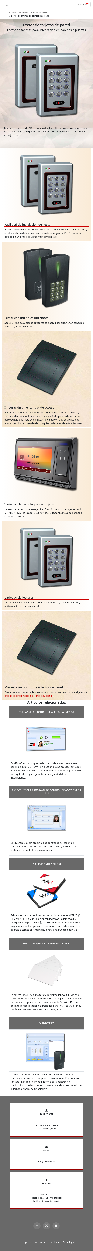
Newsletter (40, 1242)
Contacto (55, 1242)
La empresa (24, 1242)
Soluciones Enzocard (18, 12)
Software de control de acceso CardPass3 (46, 712)
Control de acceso (40, 12)
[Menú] (83, 4)
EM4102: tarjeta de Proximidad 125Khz (46, 943)
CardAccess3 (46, 1023)
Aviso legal (69, 1242)
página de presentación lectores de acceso (28, 695)
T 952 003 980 (46, 1194)
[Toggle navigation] (7, 5)
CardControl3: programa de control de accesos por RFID (46, 792)
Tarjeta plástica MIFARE (46, 864)
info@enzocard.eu (46, 1161)
